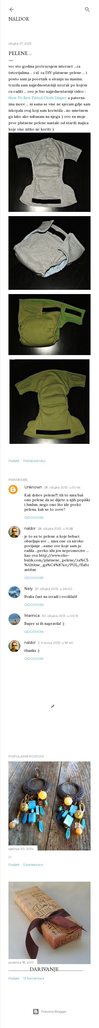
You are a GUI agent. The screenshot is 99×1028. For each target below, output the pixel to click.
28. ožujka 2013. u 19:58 (55, 529)
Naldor (18, 19)
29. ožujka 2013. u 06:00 (53, 589)
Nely (28, 588)
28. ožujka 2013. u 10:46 (62, 487)
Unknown (33, 487)
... (10, 855)
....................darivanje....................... (45, 969)
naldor (30, 528)
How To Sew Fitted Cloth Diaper (37, 97)
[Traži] (87, 8)
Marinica (32, 615)
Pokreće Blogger (50, 1011)
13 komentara (33, 978)
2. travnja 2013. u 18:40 (55, 643)
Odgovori (34, 517)
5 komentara (33, 865)
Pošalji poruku (34, 461)
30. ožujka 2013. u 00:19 (60, 616)
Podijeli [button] (13, 461)
